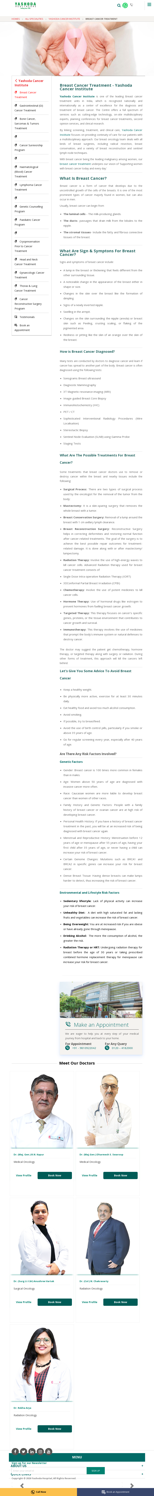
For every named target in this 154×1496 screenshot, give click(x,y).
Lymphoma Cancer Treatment (28, 187)
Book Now (54, 1175)
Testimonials (25, 317)
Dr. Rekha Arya (22, 1407)
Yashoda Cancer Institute (29, 83)
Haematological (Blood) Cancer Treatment (26, 171)
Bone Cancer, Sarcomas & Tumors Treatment (27, 123)
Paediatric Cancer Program (27, 222)
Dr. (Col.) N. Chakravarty (94, 1281)
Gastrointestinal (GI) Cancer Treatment (29, 108)
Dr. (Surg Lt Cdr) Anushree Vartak (34, 1281)
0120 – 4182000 (119, 1048)
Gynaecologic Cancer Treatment (29, 275)
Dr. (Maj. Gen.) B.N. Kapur (29, 1154)
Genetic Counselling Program (29, 209)
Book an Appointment (115, 1491)
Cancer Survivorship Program (29, 148)
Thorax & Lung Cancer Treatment (26, 288)
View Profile (23, 1175)
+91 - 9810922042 (80, 1048)
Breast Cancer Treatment (25, 95)
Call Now (38, 1491)
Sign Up (96, 1470)
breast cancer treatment (75, 164)
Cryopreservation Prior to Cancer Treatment (27, 246)
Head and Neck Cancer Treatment (26, 262)
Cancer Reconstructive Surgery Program (28, 303)
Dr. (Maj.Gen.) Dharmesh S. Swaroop (101, 1154)
